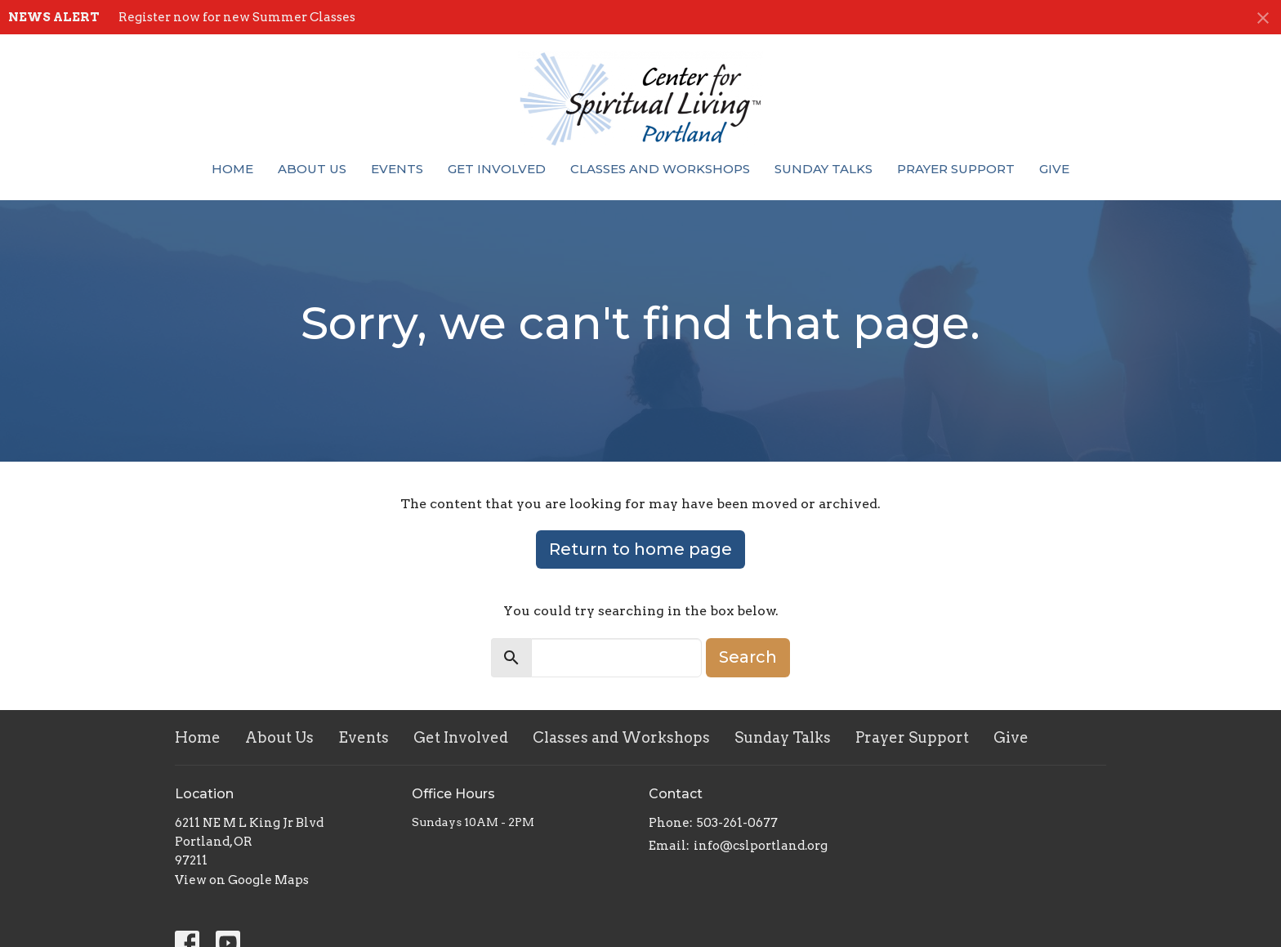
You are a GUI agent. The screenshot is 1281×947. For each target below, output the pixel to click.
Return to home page (640, 549)
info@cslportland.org (761, 845)
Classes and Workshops (660, 168)
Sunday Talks (823, 168)
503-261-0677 (737, 822)
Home (232, 168)
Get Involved (497, 168)
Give (1054, 168)
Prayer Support (956, 168)
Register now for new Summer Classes (236, 17)
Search (748, 657)
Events (397, 168)
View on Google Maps (242, 880)
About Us (312, 168)
